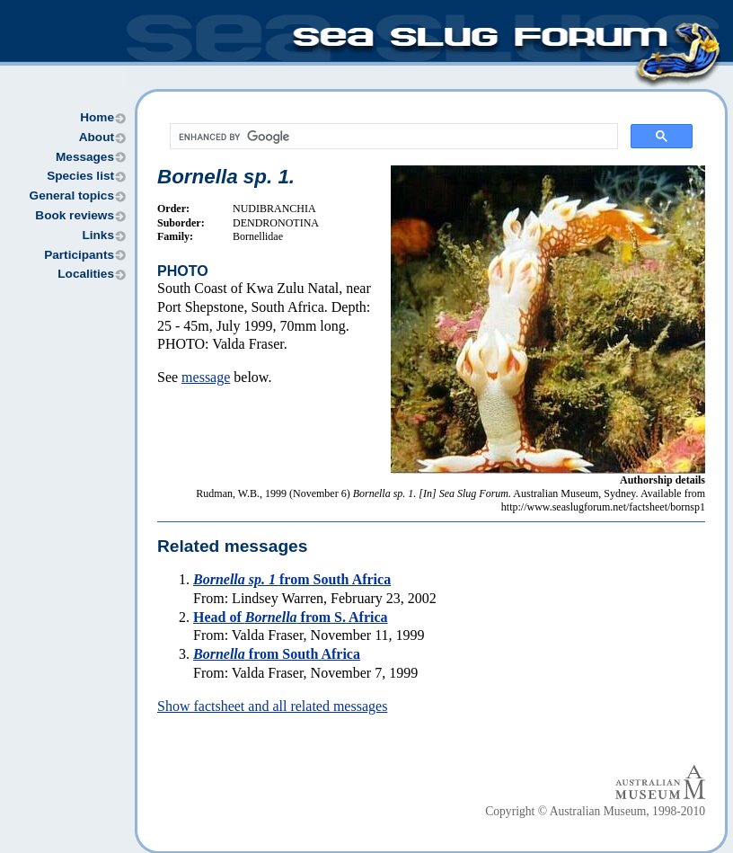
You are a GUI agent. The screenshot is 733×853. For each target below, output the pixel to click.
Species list (80, 175)
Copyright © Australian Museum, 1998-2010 (595, 811)
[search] (392, 137)
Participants (79, 255)
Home (97, 117)
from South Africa (292, 579)
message (205, 377)
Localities (85, 273)
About (96, 137)
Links (98, 235)
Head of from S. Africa (290, 617)
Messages (85, 157)
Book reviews (74, 215)
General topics (72, 195)
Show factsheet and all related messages (272, 706)
